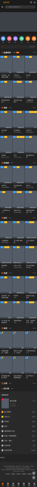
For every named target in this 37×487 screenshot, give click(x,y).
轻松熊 (28, 75)
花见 (15, 155)
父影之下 (29, 130)
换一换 (34, 52)
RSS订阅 (8, 474)
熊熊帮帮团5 (17, 320)
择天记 (28, 185)
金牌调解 (4, 265)
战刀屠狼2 (17, 130)
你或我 (3, 155)
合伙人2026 (17, 265)
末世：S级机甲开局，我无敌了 (30, 322)
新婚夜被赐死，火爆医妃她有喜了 (5, 352)
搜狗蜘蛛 (24, 474)
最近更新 (16, 52)
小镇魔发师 (29, 100)
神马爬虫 (19, 474)
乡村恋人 (16, 75)
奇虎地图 (29, 474)
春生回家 (4, 130)
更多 (10, 107)
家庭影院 (6, 2)
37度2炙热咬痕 (30, 351)
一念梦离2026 (5, 210)
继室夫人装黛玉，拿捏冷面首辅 (18, 352)
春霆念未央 (17, 210)
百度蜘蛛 (13, 474)
